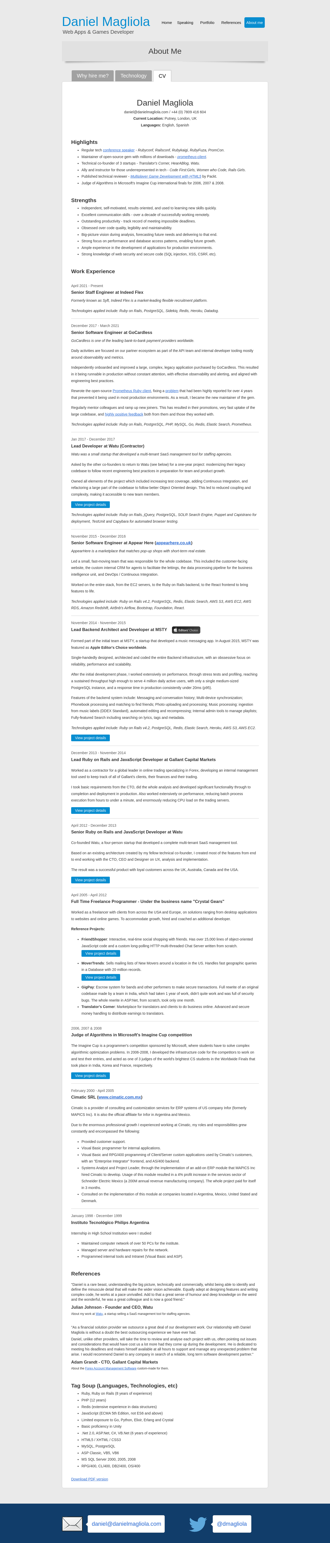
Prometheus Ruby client (132, 391)
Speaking (185, 22)
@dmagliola (232, 1524)
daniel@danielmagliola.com (126, 1524)
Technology (133, 76)
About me (254, 22)
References (231, 22)
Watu (99, 1314)
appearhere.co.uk (173, 542)
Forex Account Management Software (110, 1368)
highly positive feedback (124, 414)
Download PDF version (89, 1479)
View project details (90, 505)
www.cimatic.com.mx (119, 1097)
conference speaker (119, 150)
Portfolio (207, 22)
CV (162, 76)
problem (172, 391)
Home (167, 22)
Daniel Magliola (106, 21)
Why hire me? (93, 76)
